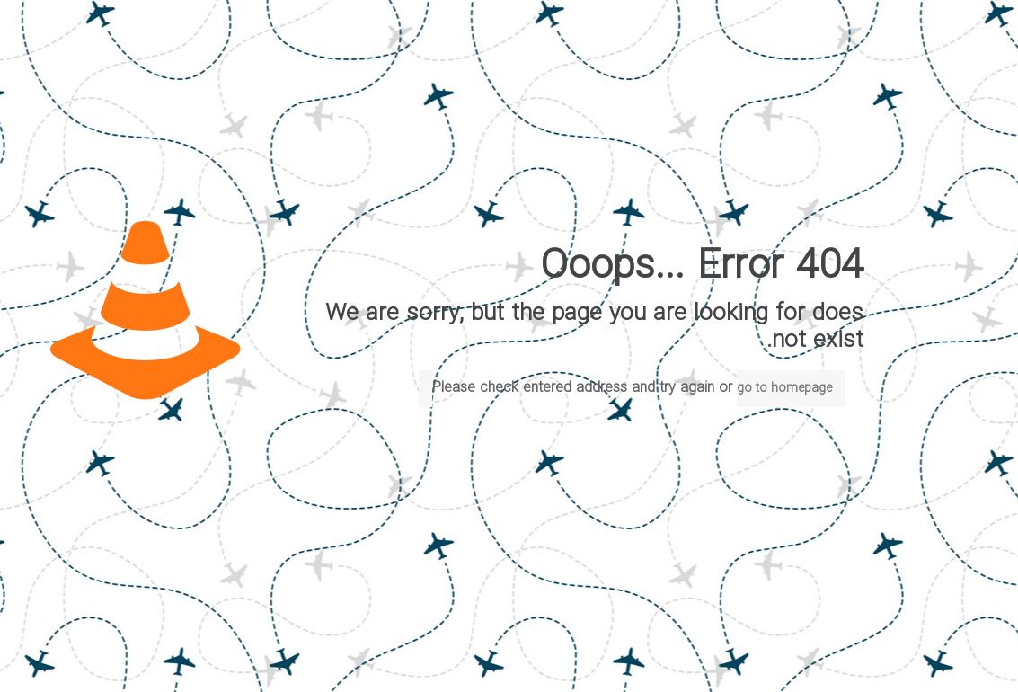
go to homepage (784, 388)
